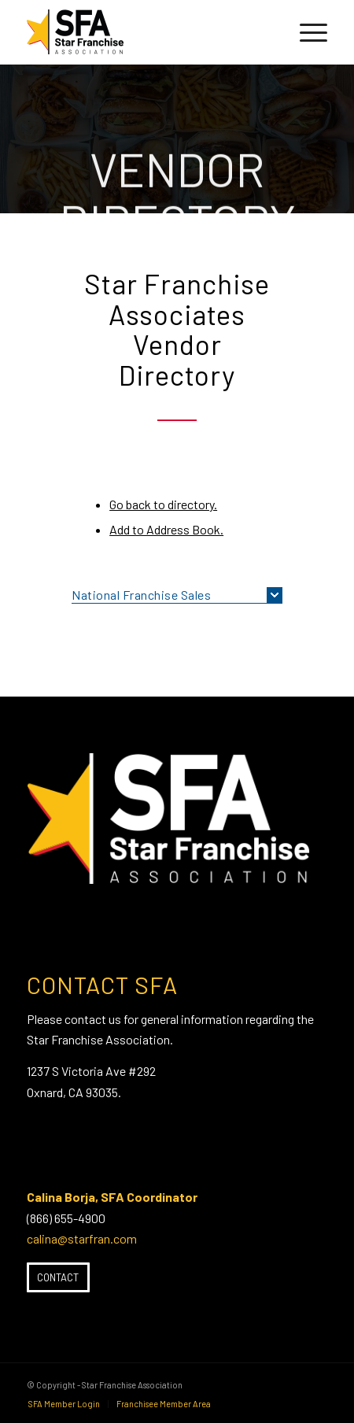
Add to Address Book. (166, 529)
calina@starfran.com (82, 1238)
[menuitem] (305, 32)
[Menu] (305, 32)
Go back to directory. (163, 504)
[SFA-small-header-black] (147, 32)
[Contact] (58, 1277)
